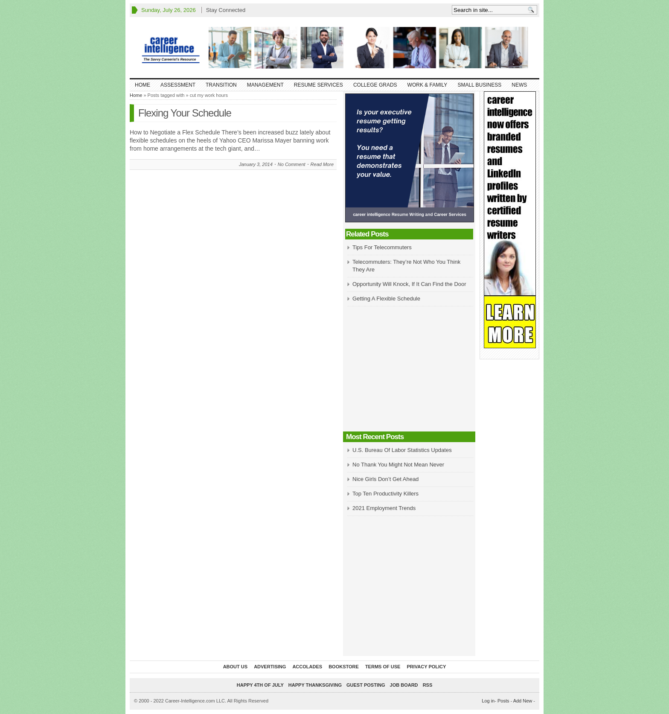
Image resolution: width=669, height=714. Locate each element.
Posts (503, 700)
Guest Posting (365, 685)
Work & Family (427, 85)
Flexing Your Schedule (184, 113)
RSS (428, 685)
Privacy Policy (426, 666)
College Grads (375, 85)
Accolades (307, 666)
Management (265, 85)
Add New (522, 700)
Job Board (404, 685)
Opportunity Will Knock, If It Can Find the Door (409, 284)
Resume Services (318, 85)
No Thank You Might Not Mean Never (398, 464)
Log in (488, 700)
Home (142, 85)
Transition (221, 85)
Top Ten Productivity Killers (385, 493)
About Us (235, 666)
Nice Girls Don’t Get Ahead (385, 479)
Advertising (270, 666)
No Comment (291, 164)
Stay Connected (226, 10)
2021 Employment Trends (384, 508)
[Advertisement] (409, 369)
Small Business (479, 85)
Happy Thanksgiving (315, 685)
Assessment (177, 85)
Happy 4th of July (260, 685)
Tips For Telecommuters (382, 247)
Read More (322, 164)
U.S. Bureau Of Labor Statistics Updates (402, 450)
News (519, 85)
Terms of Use (383, 666)
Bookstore (344, 666)
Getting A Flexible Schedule (386, 298)
